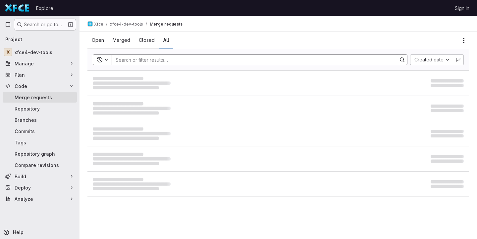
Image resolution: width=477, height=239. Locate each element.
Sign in (462, 8)
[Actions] (463, 40)
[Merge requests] (40, 97)
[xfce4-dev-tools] (40, 52)
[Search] (251, 60)
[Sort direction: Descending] (458, 59)
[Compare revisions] (40, 165)
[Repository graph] (40, 153)
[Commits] (40, 131)
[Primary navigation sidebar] (8, 24)
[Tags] (40, 142)
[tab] (97, 40)
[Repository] (40, 108)
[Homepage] (17, 8)
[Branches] (40, 120)
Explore (44, 8)
